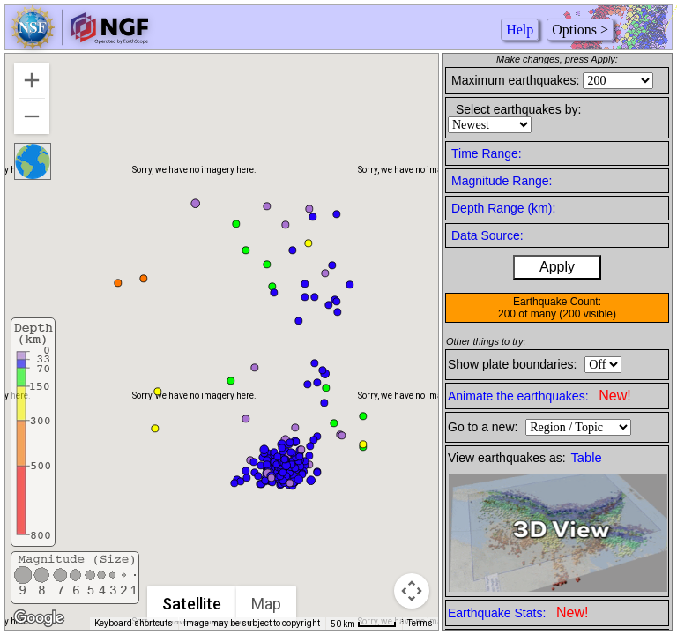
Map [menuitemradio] (266, 603)
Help (519, 29)
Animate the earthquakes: (539, 395)
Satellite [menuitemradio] (191, 603)
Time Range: (486, 153)
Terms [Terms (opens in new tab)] (420, 623)
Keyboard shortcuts (133, 623)
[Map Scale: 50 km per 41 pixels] (363, 623)
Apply (557, 266)
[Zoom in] (31, 80)
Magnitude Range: (501, 181)
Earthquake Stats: (518, 612)
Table (586, 458)
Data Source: (487, 235)
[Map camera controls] (411, 591)
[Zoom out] (31, 116)
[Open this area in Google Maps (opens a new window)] (39, 618)
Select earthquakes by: (518, 109)
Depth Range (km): (503, 208)
